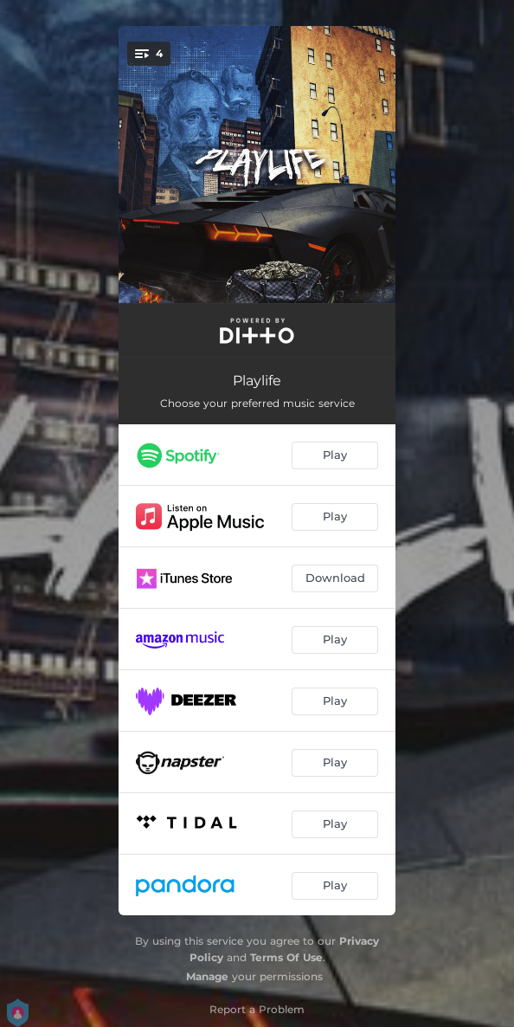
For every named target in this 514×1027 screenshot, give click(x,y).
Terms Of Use (286, 957)
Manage (207, 976)
